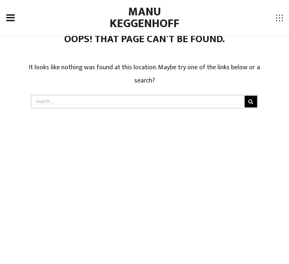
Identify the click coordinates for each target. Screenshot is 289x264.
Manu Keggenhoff (144, 17)
